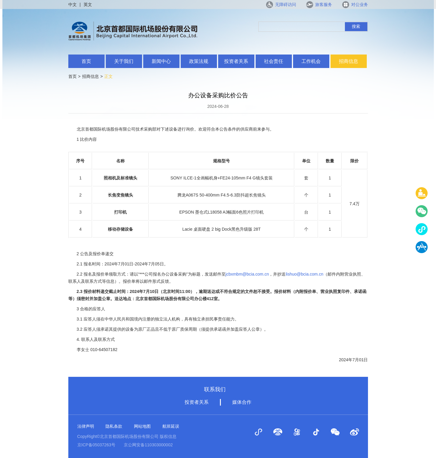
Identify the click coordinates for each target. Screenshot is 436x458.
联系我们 (215, 389)
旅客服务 (323, 4)
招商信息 (348, 61)
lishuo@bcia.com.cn (304, 274)
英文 (88, 4)
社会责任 (273, 61)
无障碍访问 (285, 4)
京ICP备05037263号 (96, 444)
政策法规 (198, 61)
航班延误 (170, 426)
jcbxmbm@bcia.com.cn (247, 274)
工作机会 (311, 61)
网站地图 (142, 426)
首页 (86, 61)
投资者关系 (236, 61)
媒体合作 (241, 402)
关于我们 (123, 61)
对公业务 (359, 4)
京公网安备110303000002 (148, 444)
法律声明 (85, 426)
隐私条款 (113, 426)
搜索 (356, 26)
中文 (72, 4)
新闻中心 (161, 61)
